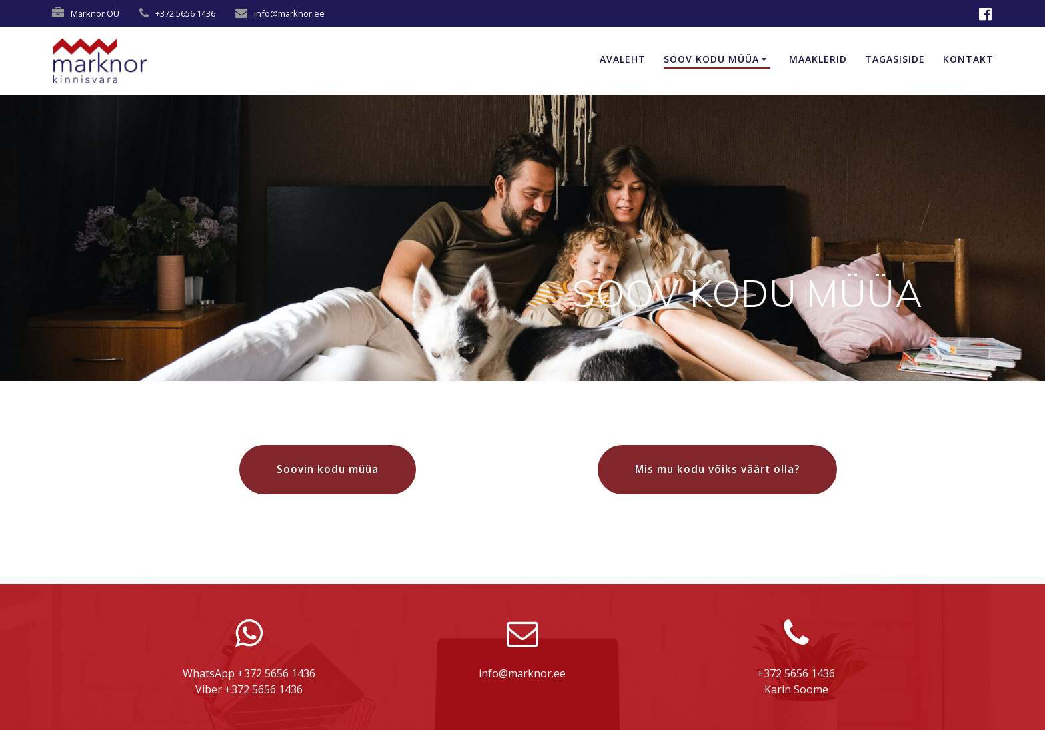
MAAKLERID (818, 59)
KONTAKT (968, 59)
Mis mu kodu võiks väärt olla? (717, 469)
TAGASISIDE (895, 59)
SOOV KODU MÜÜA (711, 59)
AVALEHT (623, 59)
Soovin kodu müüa (328, 469)
